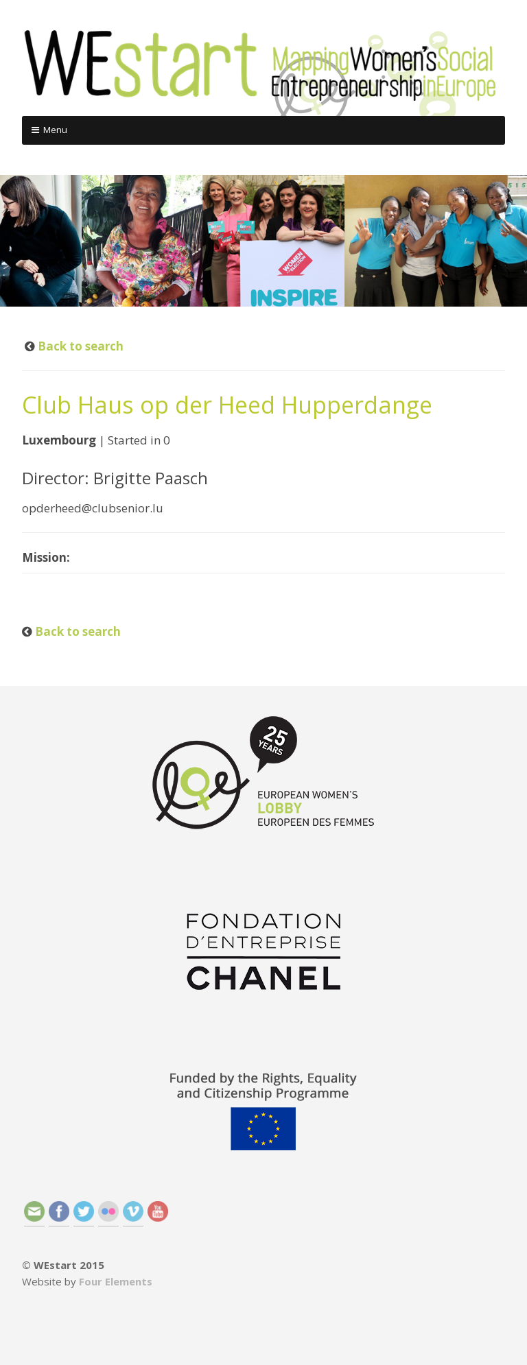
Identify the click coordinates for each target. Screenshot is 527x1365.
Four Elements (115, 1281)
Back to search (79, 346)
